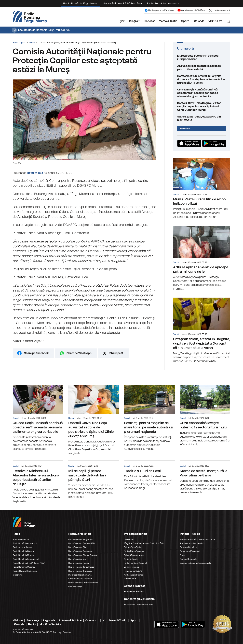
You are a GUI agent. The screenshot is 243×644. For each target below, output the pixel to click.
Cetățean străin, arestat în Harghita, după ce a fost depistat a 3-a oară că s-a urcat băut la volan (201, 79)
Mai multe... (185, 129)
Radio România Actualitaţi (25, 543)
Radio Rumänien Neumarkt (163, 3)
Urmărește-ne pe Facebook (159, 10)
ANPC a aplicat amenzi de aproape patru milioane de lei (201, 68)
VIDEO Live (215, 21)
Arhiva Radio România (134, 551)
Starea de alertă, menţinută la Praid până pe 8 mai (205, 477)
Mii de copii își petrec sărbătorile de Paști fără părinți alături (93, 480)
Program (134, 21)
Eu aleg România (131, 567)
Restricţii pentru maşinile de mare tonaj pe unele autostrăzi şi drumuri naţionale (149, 418)
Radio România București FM (81, 543)
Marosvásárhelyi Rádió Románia (122, 3)
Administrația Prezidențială (192, 543)
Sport (185, 21)
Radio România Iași (77, 559)
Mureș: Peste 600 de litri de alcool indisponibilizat (201, 57)
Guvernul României (188, 547)
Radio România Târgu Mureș (80, 3)
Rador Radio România (134, 592)
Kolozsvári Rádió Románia (80, 579)
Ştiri (102, 620)
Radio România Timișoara (80, 571)
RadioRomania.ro (21, 539)
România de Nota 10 (133, 571)
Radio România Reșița (78, 563)
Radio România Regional (135, 563)
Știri (122, 21)
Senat (182, 555)
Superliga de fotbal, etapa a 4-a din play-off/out (201, 118)
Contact (90, 620)
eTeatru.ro (17, 575)
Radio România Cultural (23, 551)
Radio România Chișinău (24, 567)
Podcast (149, 21)
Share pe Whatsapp (78, 353)
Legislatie (49, 620)
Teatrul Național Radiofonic (25, 571)
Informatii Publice (70, 620)
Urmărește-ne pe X (219, 10)
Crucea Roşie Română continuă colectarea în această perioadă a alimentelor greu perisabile (201, 93)
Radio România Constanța (80, 551)
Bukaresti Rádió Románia (80, 575)
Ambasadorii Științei (133, 575)
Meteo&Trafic (117, 620)
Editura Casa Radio (132, 547)
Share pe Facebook (36, 353)
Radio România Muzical (23, 555)
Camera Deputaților (189, 559)
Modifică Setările (50, 624)
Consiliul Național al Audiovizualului (195, 563)
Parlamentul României (190, 551)
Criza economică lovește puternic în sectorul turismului (205, 416)
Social (32, 42)
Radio (32, 624)
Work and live (130, 579)
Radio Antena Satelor (22, 547)
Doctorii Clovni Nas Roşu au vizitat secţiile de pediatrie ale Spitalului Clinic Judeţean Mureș (201, 106)
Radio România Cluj (77, 547)
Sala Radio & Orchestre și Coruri (138, 605)
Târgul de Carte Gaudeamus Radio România (144, 543)
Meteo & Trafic (168, 21)
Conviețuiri (129, 539)
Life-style (198, 21)
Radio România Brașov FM (80, 539)
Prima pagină (19, 42)
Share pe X (116, 353)
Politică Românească (134, 555)
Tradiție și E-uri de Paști (149, 475)
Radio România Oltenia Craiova (82, 555)
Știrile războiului (131, 559)
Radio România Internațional (26, 559)
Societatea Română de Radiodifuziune (197, 539)
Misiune (18, 620)
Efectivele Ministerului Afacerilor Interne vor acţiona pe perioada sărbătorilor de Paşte (38, 482)
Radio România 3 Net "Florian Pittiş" (29, 563)
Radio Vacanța (75, 587)
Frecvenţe (32, 620)
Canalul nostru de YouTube (191, 10)
